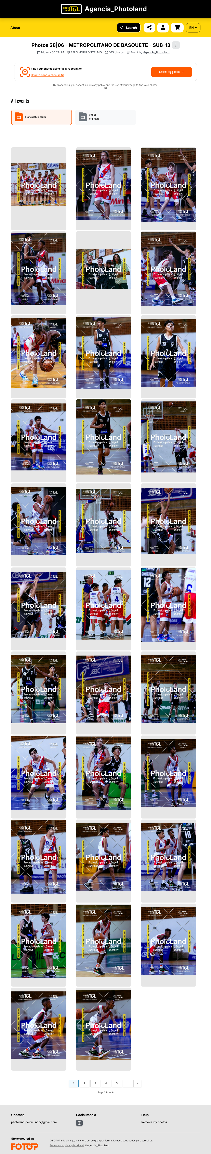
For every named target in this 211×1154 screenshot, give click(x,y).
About (15, 28)
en (193, 28)
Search (128, 28)
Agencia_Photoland (156, 52)
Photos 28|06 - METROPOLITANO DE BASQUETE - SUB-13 (100, 45)
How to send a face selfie (47, 75)
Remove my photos (154, 1122)
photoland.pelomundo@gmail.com (34, 1122)
